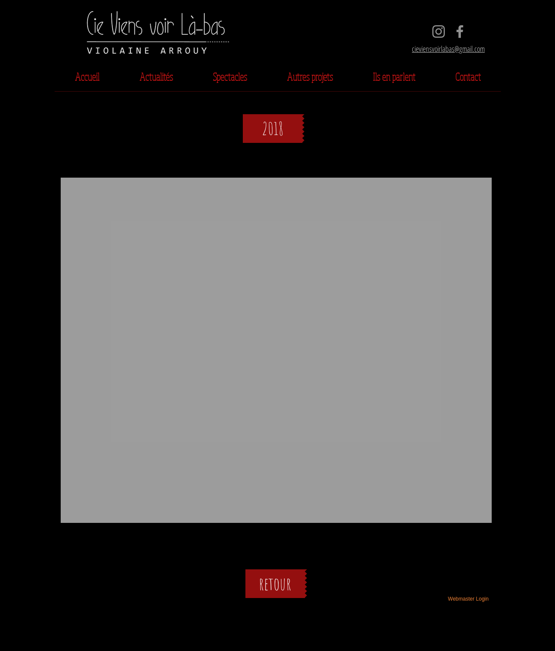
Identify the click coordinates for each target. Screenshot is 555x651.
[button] (273, 128)
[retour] (275, 583)
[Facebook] (459, 31)
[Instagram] (438, 31)
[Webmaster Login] (468, 599)
